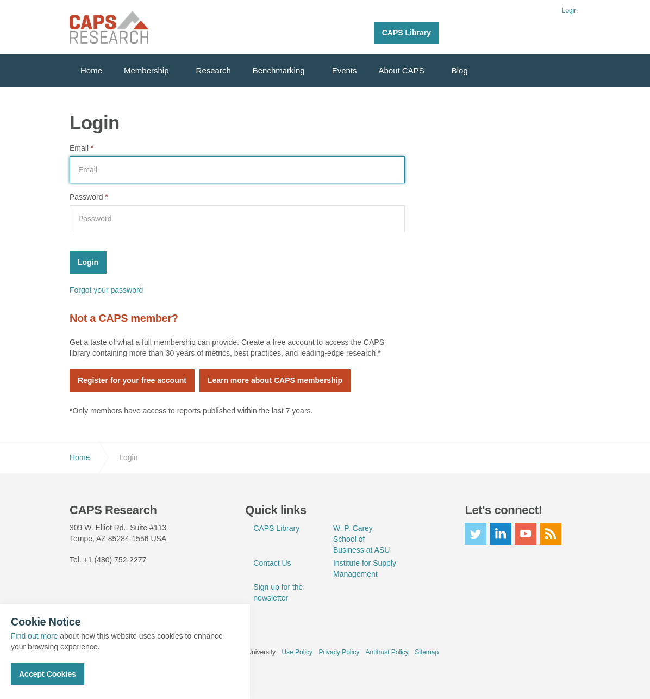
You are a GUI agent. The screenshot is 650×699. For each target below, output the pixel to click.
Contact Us (272, 563)
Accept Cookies (47, 674)
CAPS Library (406, 32)
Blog (460, 70)
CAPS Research (109, 27)
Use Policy (297, 652)
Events (344, 70)
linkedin (500, 534)
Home (91, 70)
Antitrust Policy (386, 652)
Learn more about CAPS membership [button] (275, 380)
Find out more (34, 636)
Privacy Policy (338, 652)
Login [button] (570, 10)
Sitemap (427, 652)
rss (550, 534)
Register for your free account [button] (132, 380)
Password (89, 197)
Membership (146, 70)
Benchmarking (279, 70)
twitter (475, 534)
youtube (525, 534)
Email (81, 148)
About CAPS (401, 70)
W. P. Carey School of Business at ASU (361, 539)
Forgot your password (106, 290)
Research (213, 70)
